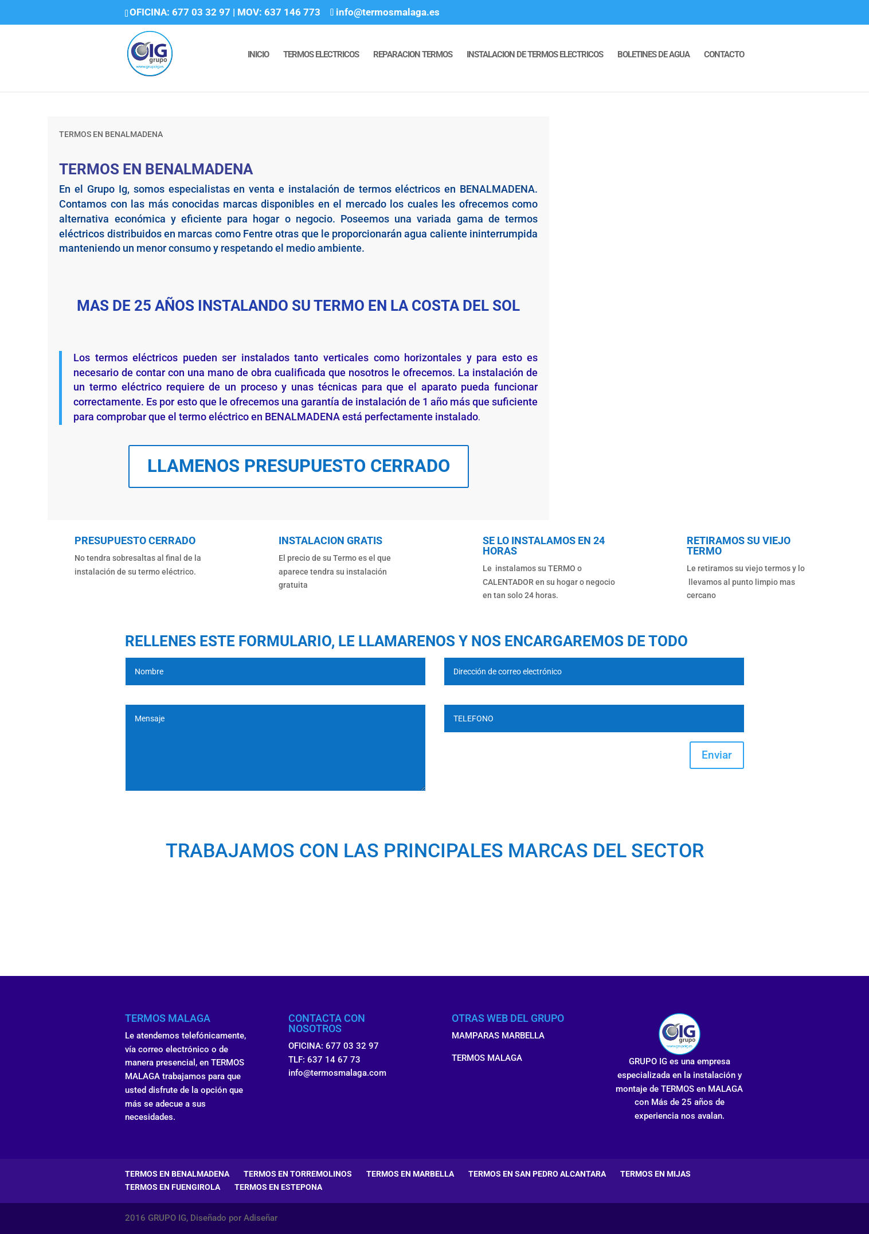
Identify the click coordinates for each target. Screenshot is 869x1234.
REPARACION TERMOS (412, 55)
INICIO (258, 55)
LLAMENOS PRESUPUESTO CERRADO (298, 466)
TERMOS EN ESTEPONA (278, 1187)
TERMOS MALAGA (487, 1058)
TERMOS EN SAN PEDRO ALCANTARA (537, 1173)
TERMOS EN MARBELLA (410, 1173)
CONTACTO (724, 55)
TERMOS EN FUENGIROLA (172, 1187)
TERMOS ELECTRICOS (321, 55)
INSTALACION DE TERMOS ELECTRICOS (535, 55)
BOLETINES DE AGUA (653, 55)
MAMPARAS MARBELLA (498, 1035)
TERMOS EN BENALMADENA (177, 1173)
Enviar (717, 755)
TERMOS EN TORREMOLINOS (298, 1173)
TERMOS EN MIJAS (655, 1173)
